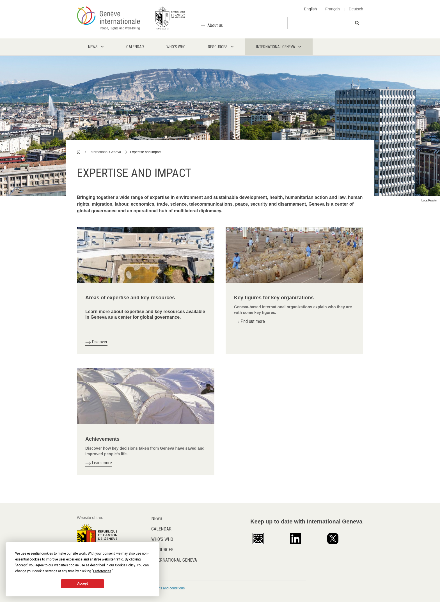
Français (332, 9)
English (310, 9)
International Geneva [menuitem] (275, 47)
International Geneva (105, 152)
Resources (162, 549)
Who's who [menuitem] (175, 47)
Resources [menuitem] (218, 47)
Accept (82, 583)
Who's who (162, 539)
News (156, 518)
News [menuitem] (93, 47)
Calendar (161, 529)
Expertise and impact (145, 152)
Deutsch (356, 9)
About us (215, 25)
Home (79, 152)
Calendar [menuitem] (135, 47)
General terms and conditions (163, 588)
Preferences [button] (102, 571)
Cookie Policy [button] (125, 565)
